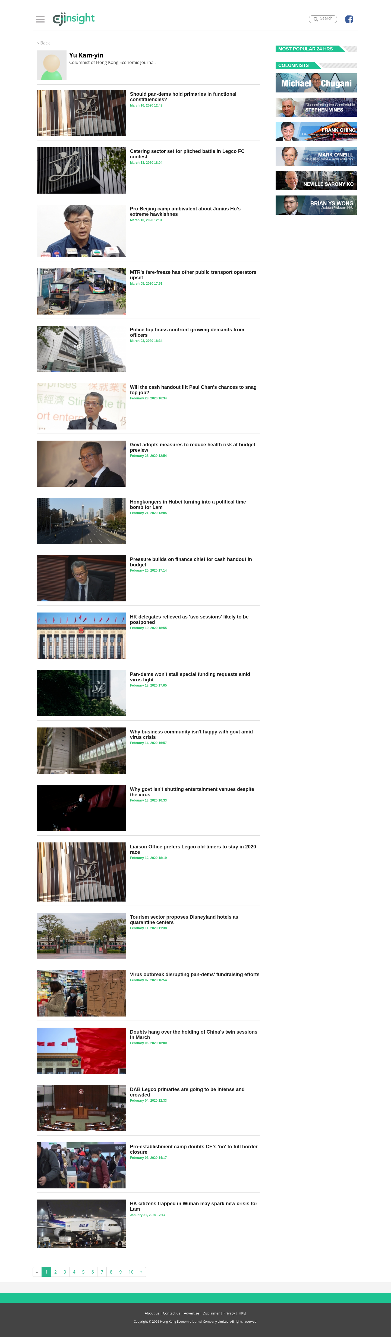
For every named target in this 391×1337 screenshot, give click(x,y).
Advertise (191, 1313)
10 (130, 1272)
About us (152, 1313)
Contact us (171, 1313)
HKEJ (242, 1313)
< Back (43, 43)
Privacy (229, 1313)
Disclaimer (211, 1313)
